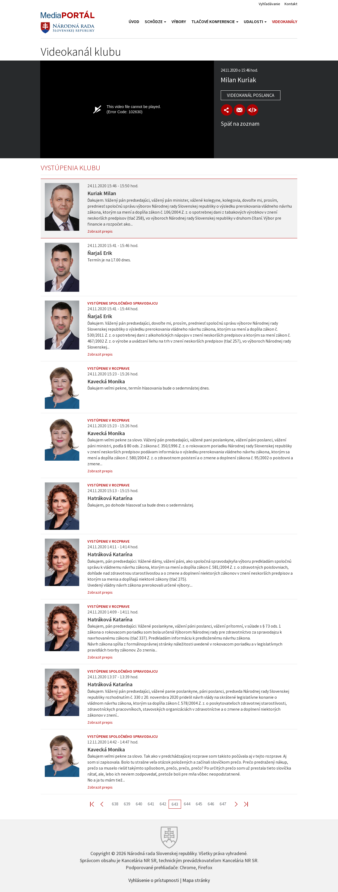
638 (115, 803)
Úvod (134, 21)
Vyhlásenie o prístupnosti (153, 879)
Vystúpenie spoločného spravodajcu (122, 303)
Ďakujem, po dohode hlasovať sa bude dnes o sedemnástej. (140, 505)
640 (139, 803)
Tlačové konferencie (214, 21)
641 (151, 803)
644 (187, 803)
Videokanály (284, 21)
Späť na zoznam (240, 123)
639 (127, 803)
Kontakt (291, 3)
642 (163, 803)
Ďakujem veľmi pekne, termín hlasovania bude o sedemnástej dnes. (148, 388)
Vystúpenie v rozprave (108, 368)
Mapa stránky (196, 879)
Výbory (179, 21)
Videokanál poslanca (250, 95)
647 (223, 803)
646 (211, 803)
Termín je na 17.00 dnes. (109, 259)
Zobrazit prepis (100, 231)
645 (199, 803)
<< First (95, 804)
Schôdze (155, 21)
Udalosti (255, 21)
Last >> (243, 804)
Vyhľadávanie (269, 3)
